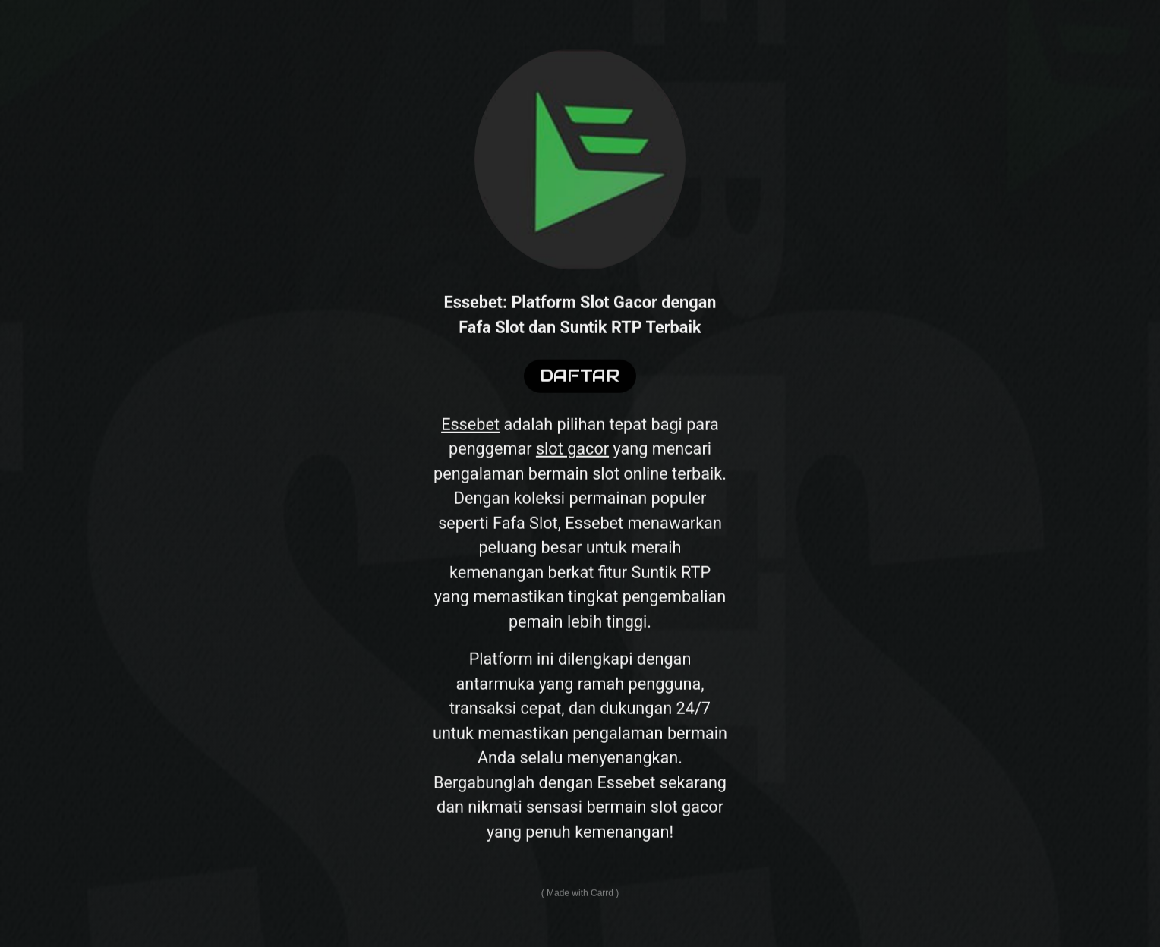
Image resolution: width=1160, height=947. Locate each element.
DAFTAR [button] (579, 381)
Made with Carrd (580, 898)
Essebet (470, 429)
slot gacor (572, 454)
